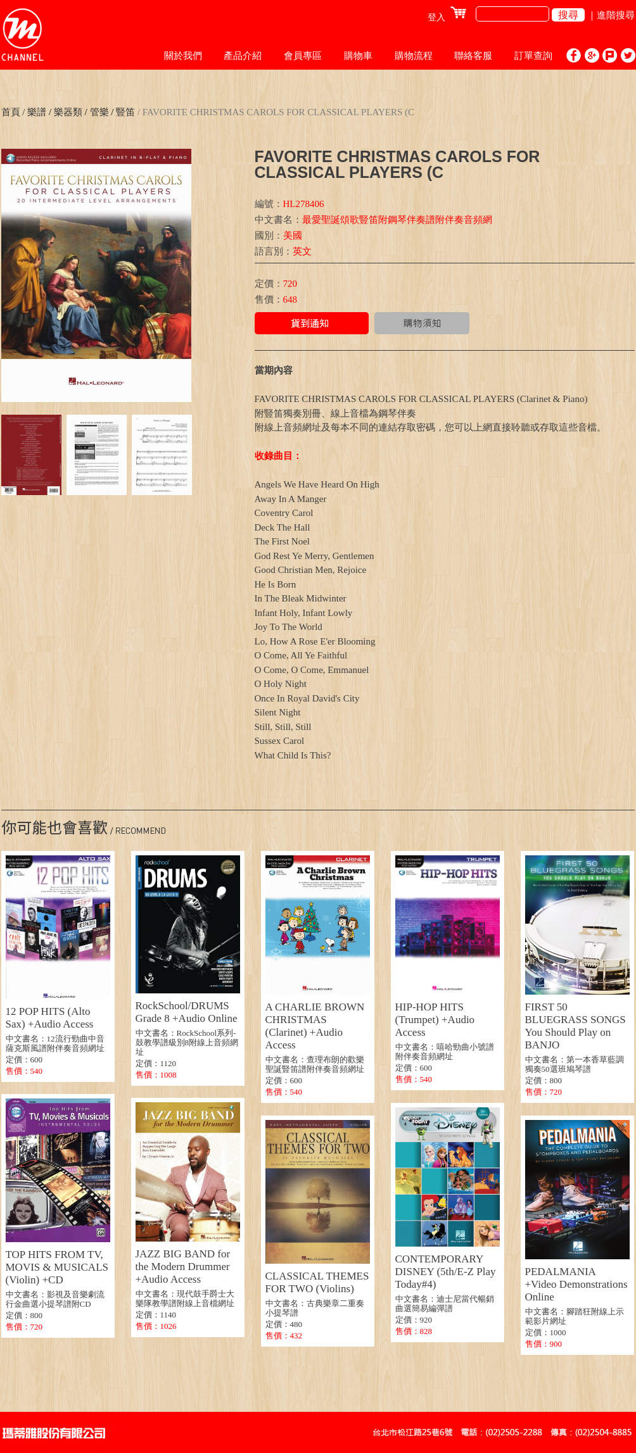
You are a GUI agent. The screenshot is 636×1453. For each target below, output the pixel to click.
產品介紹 (243, 56)
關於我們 (183, 56)
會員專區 (303, 56)
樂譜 (36, 112)
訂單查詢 (533, 56)
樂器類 (68, 112)
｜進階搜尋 (611, 15)
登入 (436, 17)
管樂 (98, 112)
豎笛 (124, 112)
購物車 (358, 56)
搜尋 (568, 14)
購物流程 (414, 56)
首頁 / (13, 112)
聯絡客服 (473, 56)
